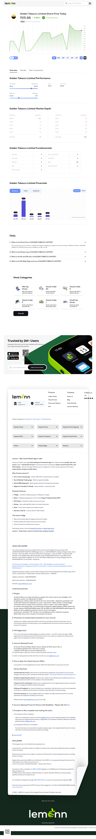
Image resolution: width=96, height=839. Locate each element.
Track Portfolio (71, 403)
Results (23, 71)
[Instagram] (86, 398)
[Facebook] (88, 398)
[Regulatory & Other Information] (36, 566)
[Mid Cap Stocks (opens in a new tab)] (24, 290)
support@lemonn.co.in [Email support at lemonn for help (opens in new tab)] (31, 699)
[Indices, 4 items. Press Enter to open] (23, 445)
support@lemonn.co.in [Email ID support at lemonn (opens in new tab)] (25, 583)
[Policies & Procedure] (19, 566)
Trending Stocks (46, 419)
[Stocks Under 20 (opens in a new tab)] (48, 290)
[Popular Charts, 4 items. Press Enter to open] (48, 427)
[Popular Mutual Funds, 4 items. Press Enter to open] (72, 436)
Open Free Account (37, 367)
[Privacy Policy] (35, 564)
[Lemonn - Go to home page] (10, 3)
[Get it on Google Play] (13, 358)
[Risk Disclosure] (17, 568)
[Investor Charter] (60, 564)
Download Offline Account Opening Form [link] (63, 674)
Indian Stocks (52, 396)
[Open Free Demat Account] (79, 835)
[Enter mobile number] (20, 367)
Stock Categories (22, 277)
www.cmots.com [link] (17, 787)
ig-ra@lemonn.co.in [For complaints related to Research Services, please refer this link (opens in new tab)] (29, 721)
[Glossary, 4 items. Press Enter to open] (72, 445)
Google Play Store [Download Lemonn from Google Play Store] (36, 528)
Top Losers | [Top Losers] (37, 419)
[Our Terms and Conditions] (21, 564)
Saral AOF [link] (18, 735)
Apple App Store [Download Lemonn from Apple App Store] (49, 528)
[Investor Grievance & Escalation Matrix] (60, 566)
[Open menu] (90, 3)
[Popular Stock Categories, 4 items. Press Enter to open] (72, 427)
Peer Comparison (36, 71)
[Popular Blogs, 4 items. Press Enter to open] (48, 445)
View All (21, 313)
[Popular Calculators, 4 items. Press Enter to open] (48, 436)
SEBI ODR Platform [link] (40, 780)
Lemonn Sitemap (72, 406)
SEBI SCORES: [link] (36, 769)
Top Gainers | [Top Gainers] (28, 419)
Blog (68, 400)
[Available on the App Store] (13, 353)
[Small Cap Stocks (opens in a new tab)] (72, 303)
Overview (13, 71)
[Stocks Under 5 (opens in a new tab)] (72, 290)
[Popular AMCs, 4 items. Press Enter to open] (23, 436)
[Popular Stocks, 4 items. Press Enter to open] (23, 427)
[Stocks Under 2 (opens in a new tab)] (24, 303)
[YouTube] (90, 398)
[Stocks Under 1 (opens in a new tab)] (48, 303)
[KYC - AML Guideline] (47, 564)
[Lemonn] (21, 396)
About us (70, 396)
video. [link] (55, 652)
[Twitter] (85, 398)
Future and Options (54, 403)
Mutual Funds (52, 400)
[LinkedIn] (92, 398)
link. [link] (68, 705)
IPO (49, 406)
